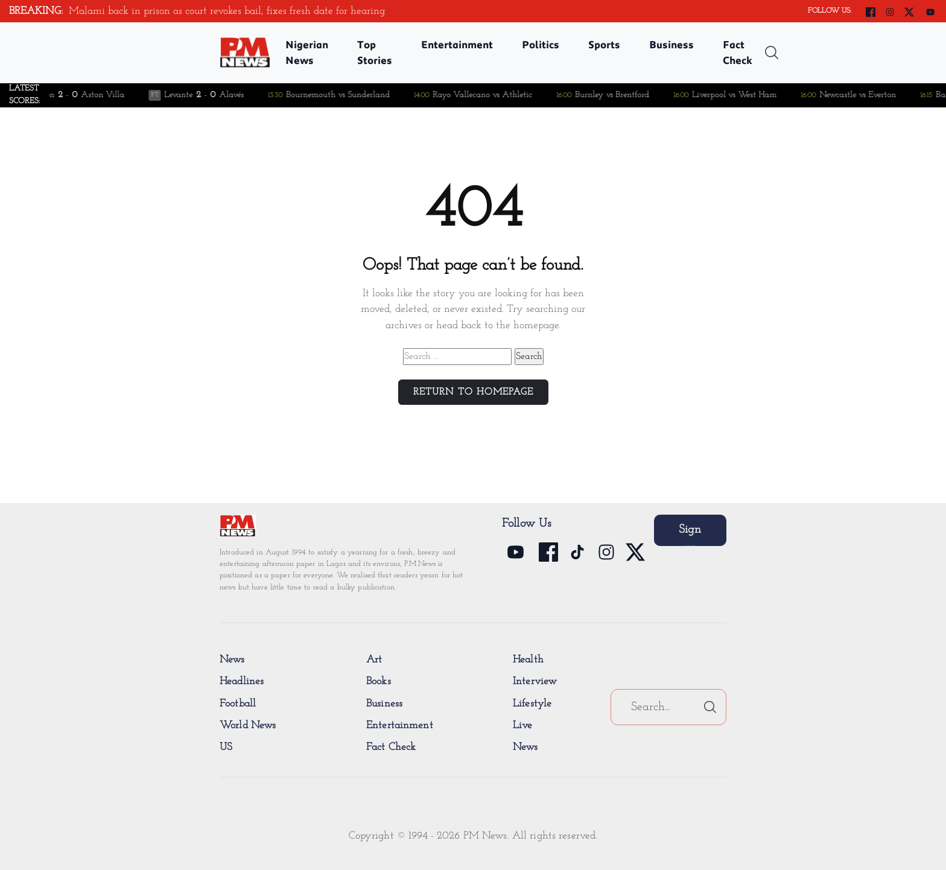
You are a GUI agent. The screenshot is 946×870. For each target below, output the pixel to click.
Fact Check (737, 52)
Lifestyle (532, 704)
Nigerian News (306, 52)
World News (248, 725)
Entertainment (457, 44)
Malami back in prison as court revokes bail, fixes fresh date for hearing (228, 11)
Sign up (690, 535)
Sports (604, 44)
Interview (535, 681)
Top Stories (374, 52)
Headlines (242, 681)
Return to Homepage (473, 392)
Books (378, 681)
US (226, 747)
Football (238, 704)
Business (671, 44)
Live (523, 725)
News (232, 660)
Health (528, 660)
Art (374, 660)
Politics (540, 44)
